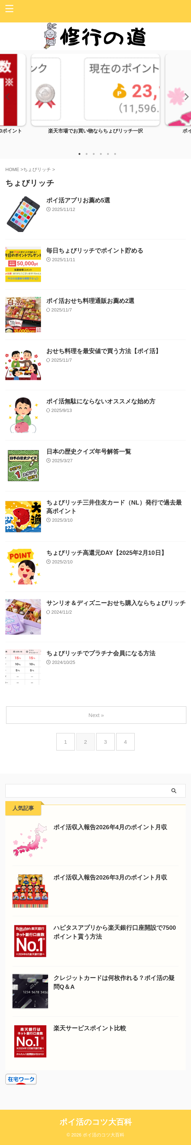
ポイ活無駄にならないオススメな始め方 (100, 401)
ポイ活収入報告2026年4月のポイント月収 (110, 827)
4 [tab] (100, 154)
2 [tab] (86, 154)
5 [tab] (108, 154)
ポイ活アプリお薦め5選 (78, 200)
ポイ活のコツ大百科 (96, 1122)
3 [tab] (93, 154)
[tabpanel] (95, 100)
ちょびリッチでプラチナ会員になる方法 (100, 653)
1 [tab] (79, 154)
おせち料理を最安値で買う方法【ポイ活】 (103, 351)
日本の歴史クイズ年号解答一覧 (88, 451)
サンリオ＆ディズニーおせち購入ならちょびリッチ (116, 603)
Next (184, 96)
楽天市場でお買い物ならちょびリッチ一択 (95, 131)
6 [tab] (115, 154)
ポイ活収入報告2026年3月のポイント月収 (110, 877)
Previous (6, 96)
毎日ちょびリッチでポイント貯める (94, 250)
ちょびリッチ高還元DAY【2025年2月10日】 (106, 553)
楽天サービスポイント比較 (89, 1028)
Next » (96, 715)
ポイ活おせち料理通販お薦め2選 (90, 301)
